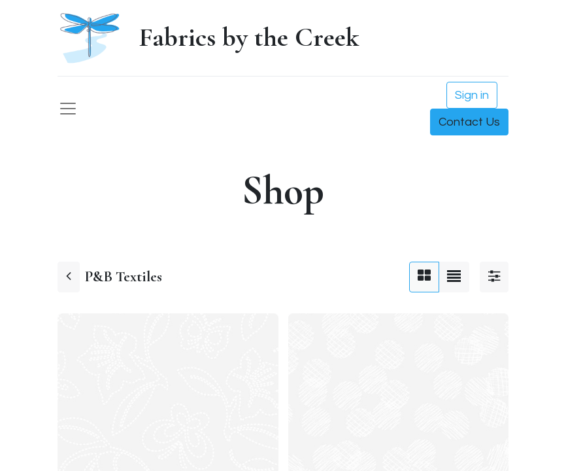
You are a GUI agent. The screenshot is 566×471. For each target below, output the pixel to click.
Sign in (472, 95)
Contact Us (469, 122)
